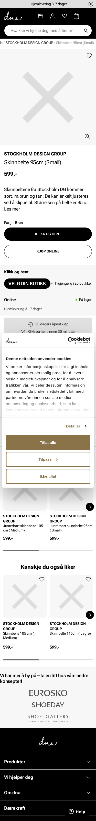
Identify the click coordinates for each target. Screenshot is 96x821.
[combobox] (45, 30)
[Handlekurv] (76, 16)
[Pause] (91, 4)
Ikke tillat (48, 476)
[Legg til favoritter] (89, 56)
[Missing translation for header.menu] (88, 16)
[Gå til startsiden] (13, 16)
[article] (25, 501)
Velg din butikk (27, 283)
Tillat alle (48, 442)
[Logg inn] (53, 16)
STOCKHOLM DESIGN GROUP (29, 43)
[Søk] (86, 30)
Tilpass (48, 459)
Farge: (13, 223)
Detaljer (73, 426)
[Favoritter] (64, 16)
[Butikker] (41, 16)
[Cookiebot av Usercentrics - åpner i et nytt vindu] (68, 340)
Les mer (12, 209)
